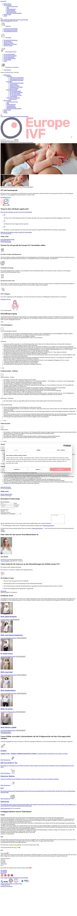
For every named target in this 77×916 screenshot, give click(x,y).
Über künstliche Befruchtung (10, 40)
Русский (22, 19)
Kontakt (7, 21)
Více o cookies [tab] (61, 450)
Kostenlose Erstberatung (6, 888)
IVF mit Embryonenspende (10, 55)
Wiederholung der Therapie (10, 44)
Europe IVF (3, 1)
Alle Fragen (3, 593)
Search (16, 139)
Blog (8, 7)
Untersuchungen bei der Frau (10, 30)
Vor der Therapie (8, 41)
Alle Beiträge (4, 872)
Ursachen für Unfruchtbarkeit (11, 28)
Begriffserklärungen (11, 11)
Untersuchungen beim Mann (10, 31)
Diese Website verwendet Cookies (14, 885)
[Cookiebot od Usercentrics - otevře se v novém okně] (64, 446)
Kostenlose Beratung (6, 487)
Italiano (14, 19)
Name (15, 503)
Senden (3, 533)
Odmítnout (17, 469)
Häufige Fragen (7, 14)
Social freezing (7, 70)
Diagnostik (9, 76)
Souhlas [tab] (16, 450)
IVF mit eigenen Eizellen (10, 58)
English (6, 19)
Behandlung (9, 81)
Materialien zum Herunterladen (14, 13)
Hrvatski (10, 19)
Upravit (38, 469)
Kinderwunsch (7, 3)
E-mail (16, 506)
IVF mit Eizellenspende (9, 54)
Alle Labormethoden (15, 810)
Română (26, 19)
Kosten (5, 15)
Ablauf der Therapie (8, 43)
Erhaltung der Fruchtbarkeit (13, 97)
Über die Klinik (7, 5)
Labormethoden (7, 59)
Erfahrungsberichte (11, 9)
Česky (2, 19)
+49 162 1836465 (5, 562)
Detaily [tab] (38, 450)
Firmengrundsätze (11, 10)
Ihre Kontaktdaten (5, 502)
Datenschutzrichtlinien (48, 527)
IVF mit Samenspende (9, 57)
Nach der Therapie (8, 45)
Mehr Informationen (14, 621)
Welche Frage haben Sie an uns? (8, 525)
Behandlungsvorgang (9, 239)
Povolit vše (60, 469)
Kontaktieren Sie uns (6, 197)
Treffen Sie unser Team (12, 6)
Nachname (16, 505)
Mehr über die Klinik (6, 733)
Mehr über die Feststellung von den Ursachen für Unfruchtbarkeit (16, 212)
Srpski (17, 19)
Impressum (3, 885)
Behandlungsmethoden (12, 89)
